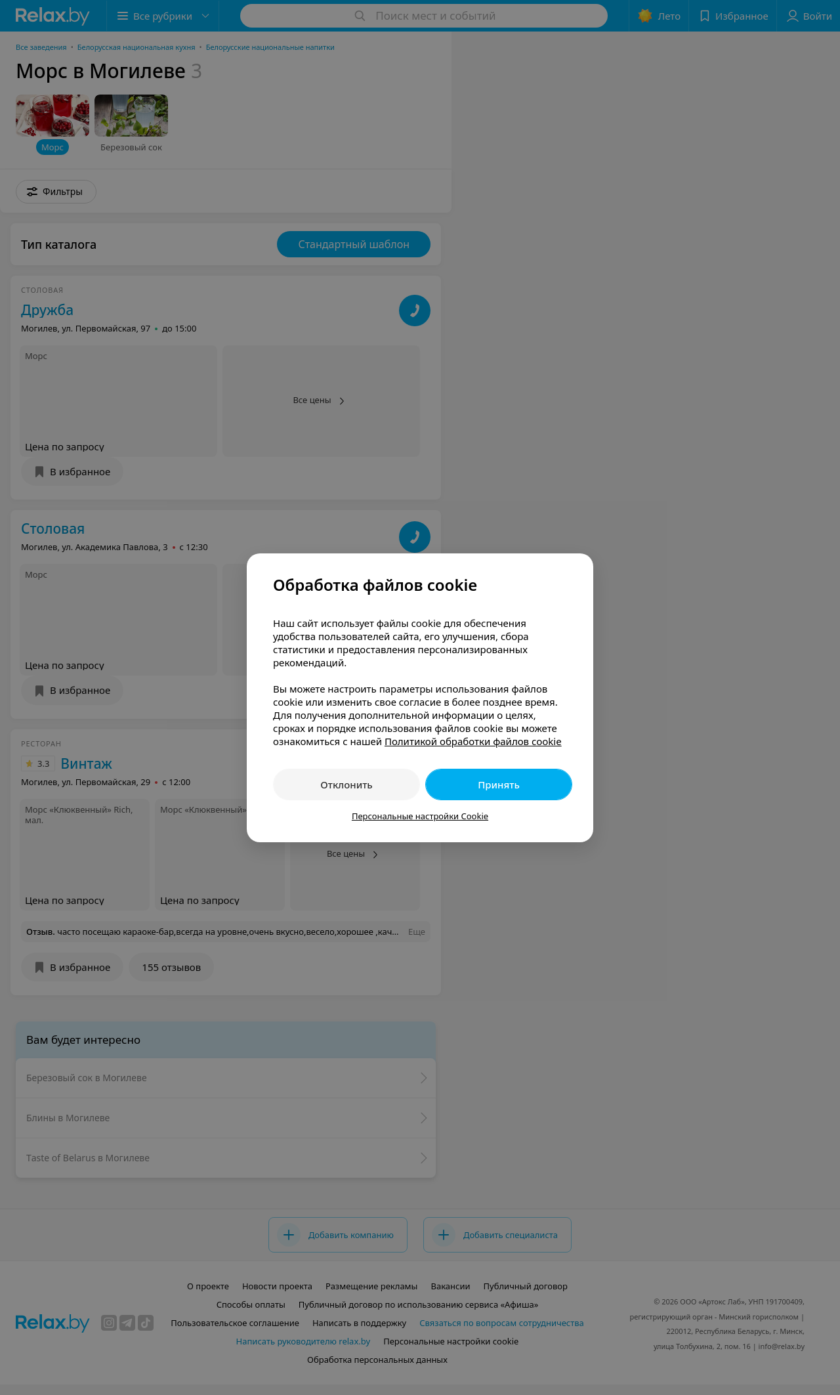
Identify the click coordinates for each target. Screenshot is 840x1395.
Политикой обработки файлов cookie (473, 741)
